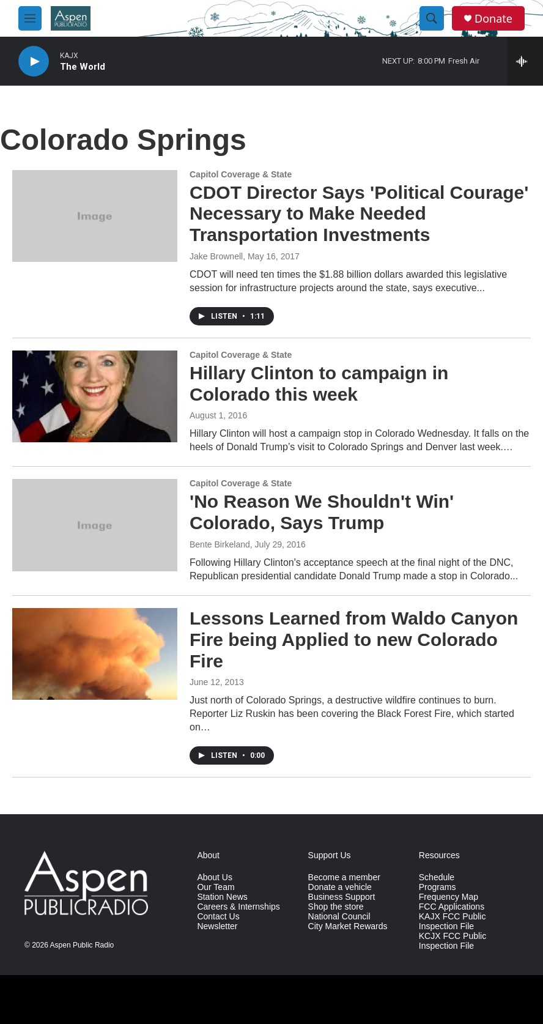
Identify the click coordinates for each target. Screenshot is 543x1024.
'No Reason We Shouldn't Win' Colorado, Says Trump (322, 512)
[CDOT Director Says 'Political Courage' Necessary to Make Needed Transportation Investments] (94, 216)
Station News (222, 897)
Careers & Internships (238, 906)
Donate (493, 18)
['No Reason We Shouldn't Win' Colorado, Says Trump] (94, 525)
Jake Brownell (216, 256)
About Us (214, 877)
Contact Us (218, 916)
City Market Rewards (348, 926)
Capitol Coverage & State (241, 174)
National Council (339, 916)
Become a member (344, 877)
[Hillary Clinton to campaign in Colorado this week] (94, 396)
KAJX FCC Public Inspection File (452, 921)
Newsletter (217, 926)
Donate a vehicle (340, 887)
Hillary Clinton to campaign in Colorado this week (319, 383)
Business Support (341, 897)
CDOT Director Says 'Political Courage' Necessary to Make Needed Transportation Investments (359, 213)
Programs (437, 887)
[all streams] (525, 61)
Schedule (436, 877)
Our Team (215, 887)
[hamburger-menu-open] (30, 18)
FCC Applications (451, 906)
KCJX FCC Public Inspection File (452, 941)
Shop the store (336, 906)
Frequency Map (448, 897)
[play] (33, 61)
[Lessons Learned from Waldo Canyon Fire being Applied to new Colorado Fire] (94, 654)
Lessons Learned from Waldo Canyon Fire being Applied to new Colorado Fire (354, 639)
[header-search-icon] (431, 18)
